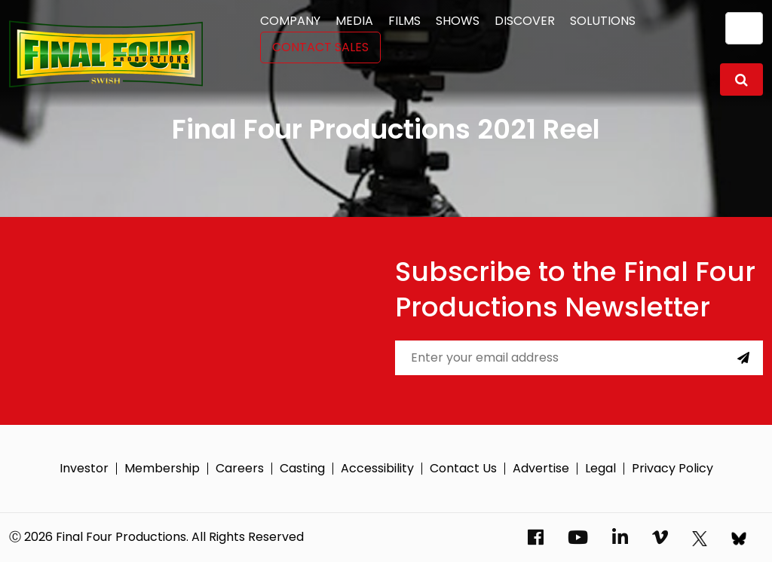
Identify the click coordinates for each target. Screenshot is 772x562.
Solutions (603, 20)
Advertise (541, 469)
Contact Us (463, 469)
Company (290, 20)
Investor (84, 469)
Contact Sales (320, 47)
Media (354, 20)
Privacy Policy (672, 469)
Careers (240, 469)
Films (404, 20)
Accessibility (377, 469)
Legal (600, 469)
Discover (525, 20)
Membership (162, 469)
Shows (457, 20)
